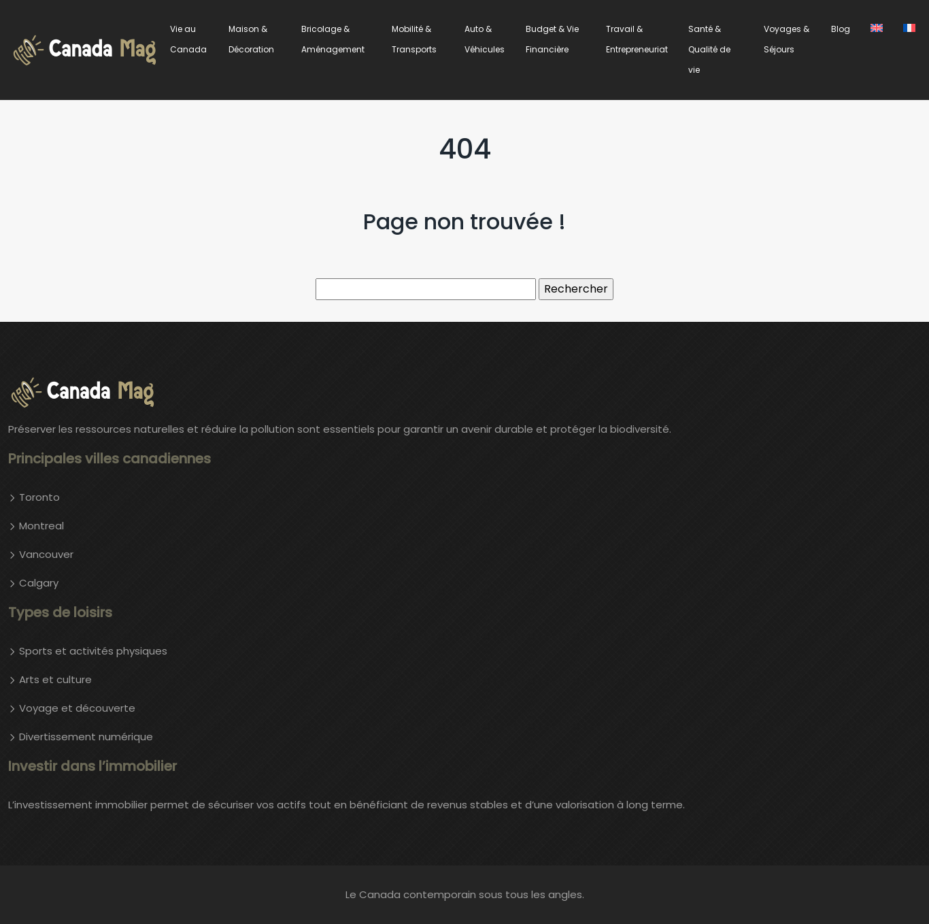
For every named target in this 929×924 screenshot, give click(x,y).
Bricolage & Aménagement (333, 39)
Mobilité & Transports (414, 39)
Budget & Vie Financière (552, 39)
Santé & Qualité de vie (709, 49)
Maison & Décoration (251, 39)
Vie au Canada (188, 39)
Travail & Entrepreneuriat (637, 39)
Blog (840, 29)
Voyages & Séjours (786, 39)
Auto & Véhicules (484, 39)
